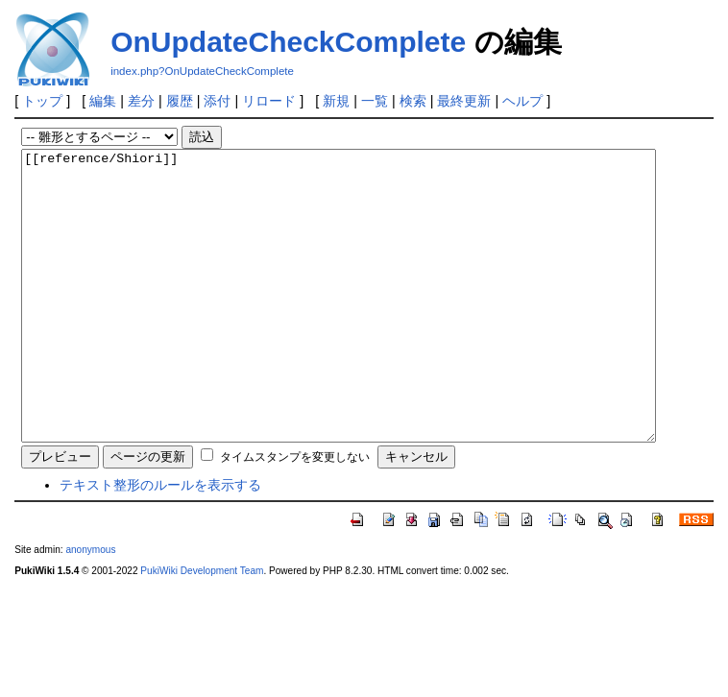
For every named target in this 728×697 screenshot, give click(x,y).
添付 (217, 100)
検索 (413, 100)
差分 (141, 100)
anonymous (90, 607)
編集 (102, 100)
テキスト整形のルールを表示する (160, 542)
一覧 (374, 100)
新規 (336, 100)
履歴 (179, 100)
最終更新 (464, 100)
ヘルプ (522, 100)
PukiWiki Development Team (201, 628)
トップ (42, 100)
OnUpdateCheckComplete (288, 42)
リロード (269, 100)
